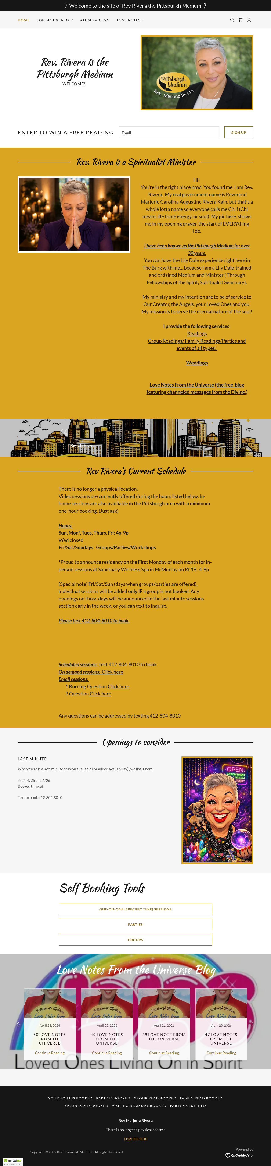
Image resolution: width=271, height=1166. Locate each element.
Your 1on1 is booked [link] (70, 1098)
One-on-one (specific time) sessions (115, 909)
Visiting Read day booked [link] (139, 1105)
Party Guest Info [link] (188, 1105)
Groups (101, 940)
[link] (240, 20)
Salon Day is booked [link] (86, 1105)
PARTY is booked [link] (113, 1098)
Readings (197, 333)
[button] (54, 19)
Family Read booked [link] (201, 1098)
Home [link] (24, 20)
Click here (112, 672)
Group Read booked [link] (155, 1098)
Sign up (235, 132)
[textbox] (169, 132)
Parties (101, 924)
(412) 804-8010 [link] (135, 1139)
